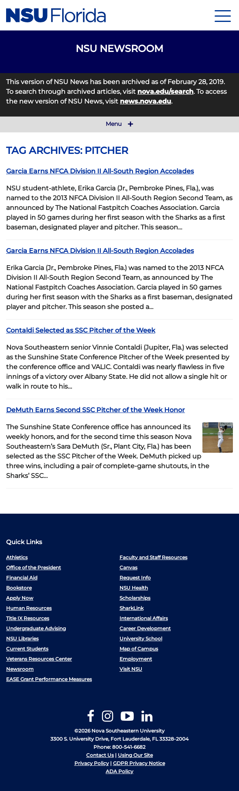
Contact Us (100, 755)
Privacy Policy (91, 763)
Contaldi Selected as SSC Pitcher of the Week (80, 330)
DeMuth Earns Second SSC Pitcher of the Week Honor (95, 410)
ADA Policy (119, 771)
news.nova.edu (145, 101)
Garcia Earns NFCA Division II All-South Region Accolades (100, 171)
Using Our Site (135, 755)
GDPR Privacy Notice (139, 763)
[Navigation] (223, 15)
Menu (119, 124)
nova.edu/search (165, 91)
